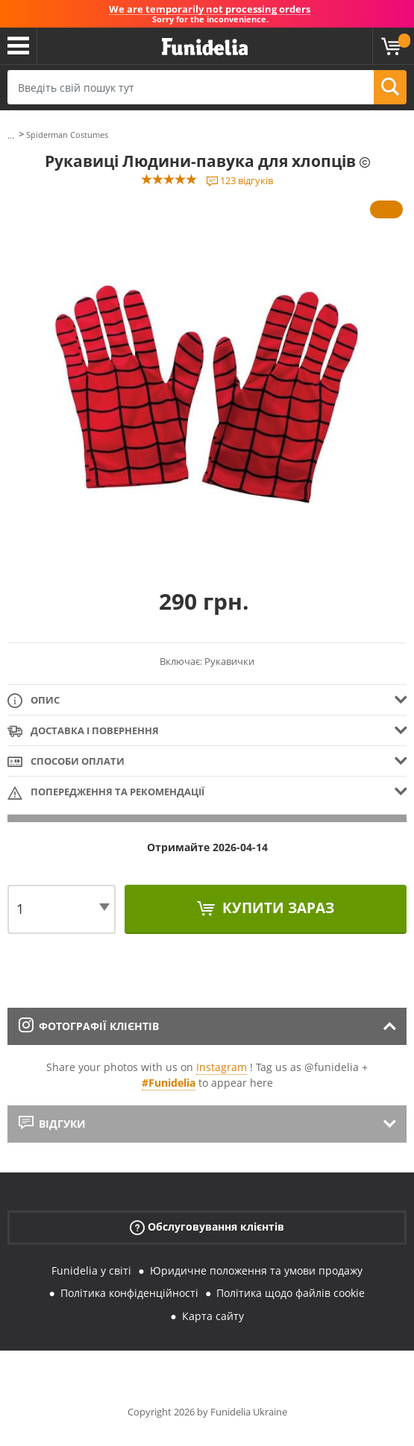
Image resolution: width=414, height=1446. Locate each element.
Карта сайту (213, 1316)
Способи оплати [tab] (66, 762)
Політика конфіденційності (129, 1293)
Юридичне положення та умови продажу (256, 1270)
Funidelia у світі (91, 1270)
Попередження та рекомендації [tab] (105, 793)
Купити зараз (276, 908)
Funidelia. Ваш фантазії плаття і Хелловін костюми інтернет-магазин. (205, 47)
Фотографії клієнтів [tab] (89, 1026)
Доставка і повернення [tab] (83, 731)
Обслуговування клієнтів (207, 1226)
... (10, 135)
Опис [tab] (33, 701)
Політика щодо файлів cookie (290, 1293)
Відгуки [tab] (52, 1124)
